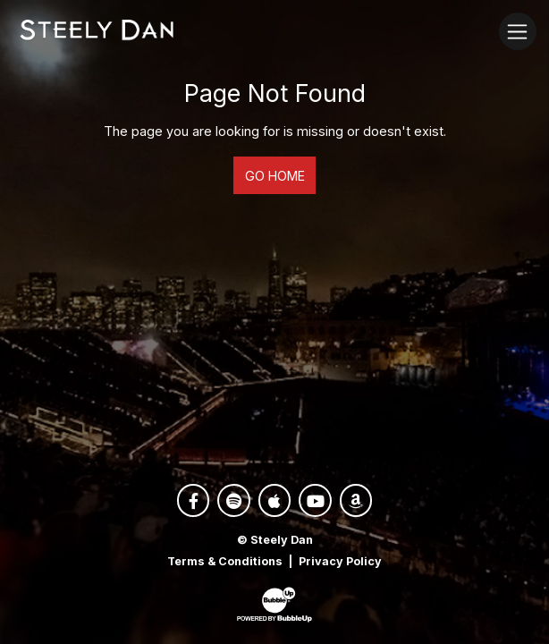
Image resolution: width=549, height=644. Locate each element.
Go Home (275, 175)
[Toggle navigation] (517, 31)
